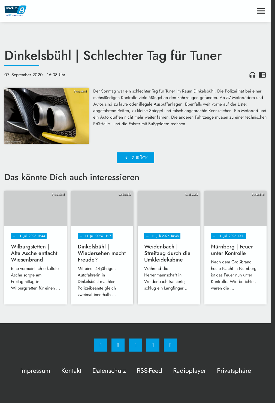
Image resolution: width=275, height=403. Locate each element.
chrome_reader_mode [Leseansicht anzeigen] (262, 75)
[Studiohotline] (152, 345)
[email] (170, 345)
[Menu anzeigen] (261, 10)
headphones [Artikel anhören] (252, 75)
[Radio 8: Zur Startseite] (69, 10)
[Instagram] (118, 345)
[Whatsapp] (135, 345)
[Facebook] (100, 345)
